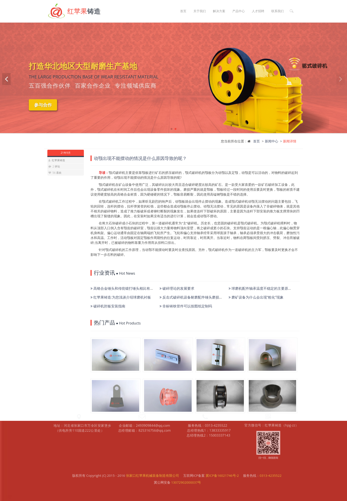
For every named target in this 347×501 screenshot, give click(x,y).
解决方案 (219, 11)
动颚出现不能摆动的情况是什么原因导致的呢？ (140, 158)
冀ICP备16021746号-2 (222, 467)
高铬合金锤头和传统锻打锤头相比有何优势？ (127, 288)
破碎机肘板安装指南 (108, 306)
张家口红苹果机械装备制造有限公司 (152, 467)
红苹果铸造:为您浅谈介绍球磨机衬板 (121, 297)
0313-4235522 (270, 467)
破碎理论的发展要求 (177, 288)
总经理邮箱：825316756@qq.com (144, 408)
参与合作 (43, 105)
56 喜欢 (57, 173)
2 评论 (56, 166)
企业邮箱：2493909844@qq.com (145, 402)
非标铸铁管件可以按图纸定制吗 (186, 306)
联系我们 (277, 11)
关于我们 (199, 11)
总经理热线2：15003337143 (209, 413)
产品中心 (238, 11)
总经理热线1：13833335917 (209, 408)
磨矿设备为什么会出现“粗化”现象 (256, 297)
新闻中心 (271, 141)
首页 (183, 11)
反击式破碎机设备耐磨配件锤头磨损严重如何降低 (200, 297)
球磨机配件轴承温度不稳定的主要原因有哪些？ (267, 288)
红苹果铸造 (58, 160)
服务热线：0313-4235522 (208, 402)
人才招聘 (258, 11)
